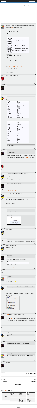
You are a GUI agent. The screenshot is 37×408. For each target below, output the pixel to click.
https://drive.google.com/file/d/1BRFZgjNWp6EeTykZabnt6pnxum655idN (15, 66)
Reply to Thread (3, 372)
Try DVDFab (5, 390)
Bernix (1, 75)
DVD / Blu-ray (16, 1)
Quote (34, 73)
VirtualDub (12, 27)
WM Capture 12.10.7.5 (20, 401)
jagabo (1, 270)
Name (1, 173)
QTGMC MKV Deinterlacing (3, 379)
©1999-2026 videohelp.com (18, 407)
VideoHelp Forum (4, 3)
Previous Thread (17, 384)
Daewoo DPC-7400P (28, 393)
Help (31, 5)
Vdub (11, 318)
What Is (23, 1)
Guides (20, 1)
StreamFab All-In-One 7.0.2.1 (21, 395)
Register (34, 5)
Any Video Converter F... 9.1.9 (21, 400)
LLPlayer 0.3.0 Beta (12, 393)
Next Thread (20, 384)
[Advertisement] (19, 12)
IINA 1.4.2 (19, 399)
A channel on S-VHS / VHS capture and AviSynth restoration (11, 190)
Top (35, 373)
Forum (8, 1)
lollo (1, 85)
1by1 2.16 (11, 395)
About (26, 1)
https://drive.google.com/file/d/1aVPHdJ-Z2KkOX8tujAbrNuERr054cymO (16, 65)
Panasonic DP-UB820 (29, 400)
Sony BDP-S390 (28, 401)
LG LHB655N (28, 394)
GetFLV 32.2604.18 (20, 394)
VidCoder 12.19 (11, 394)
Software (12, 1)
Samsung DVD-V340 (28, 395)
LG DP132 (28, 399)
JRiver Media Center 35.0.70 (21, 393)
